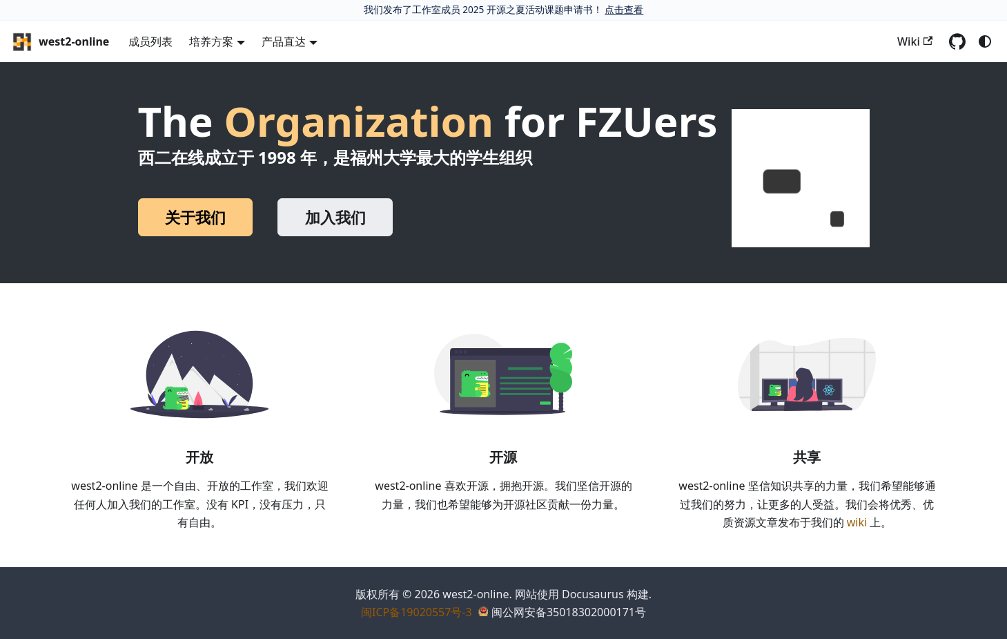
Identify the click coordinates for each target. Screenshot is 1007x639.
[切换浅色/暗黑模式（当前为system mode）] (985, 41)
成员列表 (150, 41)
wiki (857, 522)
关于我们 (195, 217)
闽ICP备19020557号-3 (416, 612)
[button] (801, 178)
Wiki (914, 41)
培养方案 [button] (211, 41)
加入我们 (335, 217)
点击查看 (624, 9)
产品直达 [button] (284, 41)
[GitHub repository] (957, 41)
